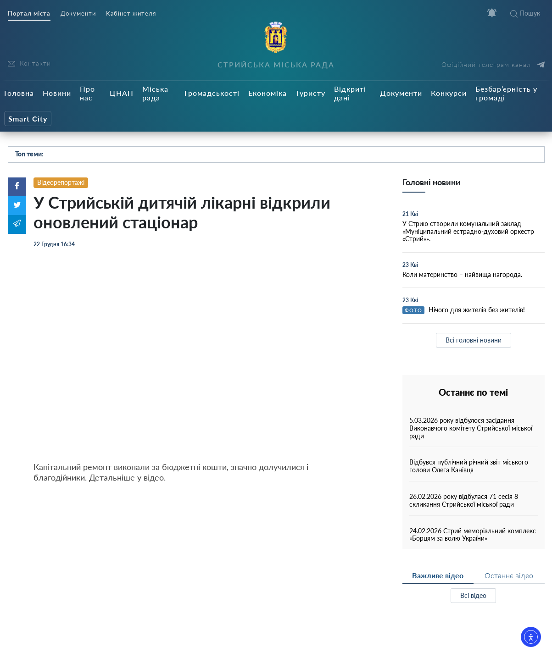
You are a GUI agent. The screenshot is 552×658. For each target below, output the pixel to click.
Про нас (87, 93)
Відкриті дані (350, 93)
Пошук (525, 13)
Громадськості (212, 92)
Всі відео (473, 595)
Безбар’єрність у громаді (506, 93)
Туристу (310, 92)
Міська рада (155, 93)
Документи (78, 13)
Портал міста (29, 13)
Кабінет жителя (131, 13)
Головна (19, 92)
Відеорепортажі (60, 182)
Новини (57, 92)
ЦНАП (122, 92)
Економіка (267, 92)
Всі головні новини (474, 340)
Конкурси (449, 92)
